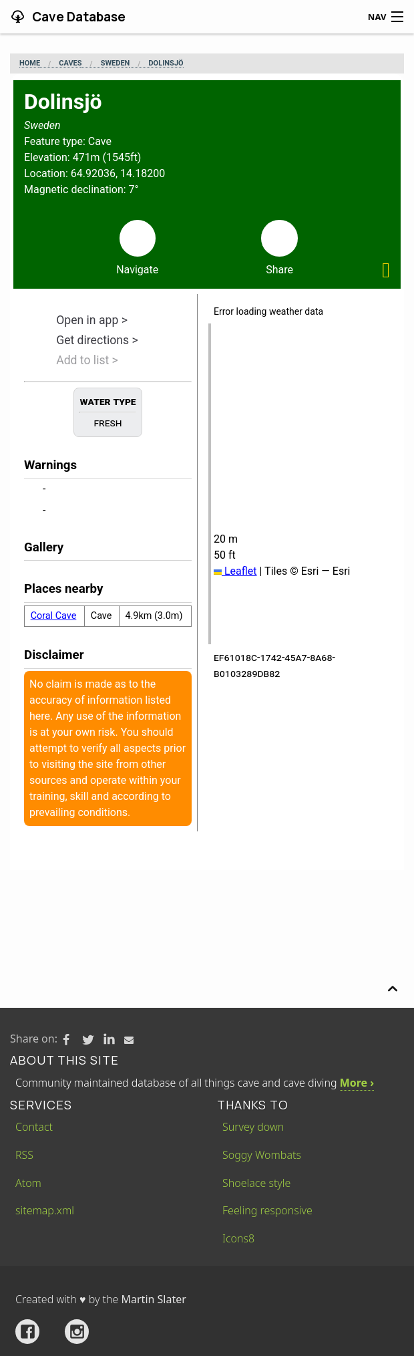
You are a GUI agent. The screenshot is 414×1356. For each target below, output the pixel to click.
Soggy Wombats (261, 1154)
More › (357, 1082)
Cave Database (77, 16)
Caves (70, 63)
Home (29, 63)
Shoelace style (256, 1183)
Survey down (253, 1126)
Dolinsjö (165, 63)
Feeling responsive (267, 1210)
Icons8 (238, 1238)
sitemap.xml (44, 1210)
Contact (34, 1126)
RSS (24, 1154)
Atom (28, 1183)
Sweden (115, 63)
